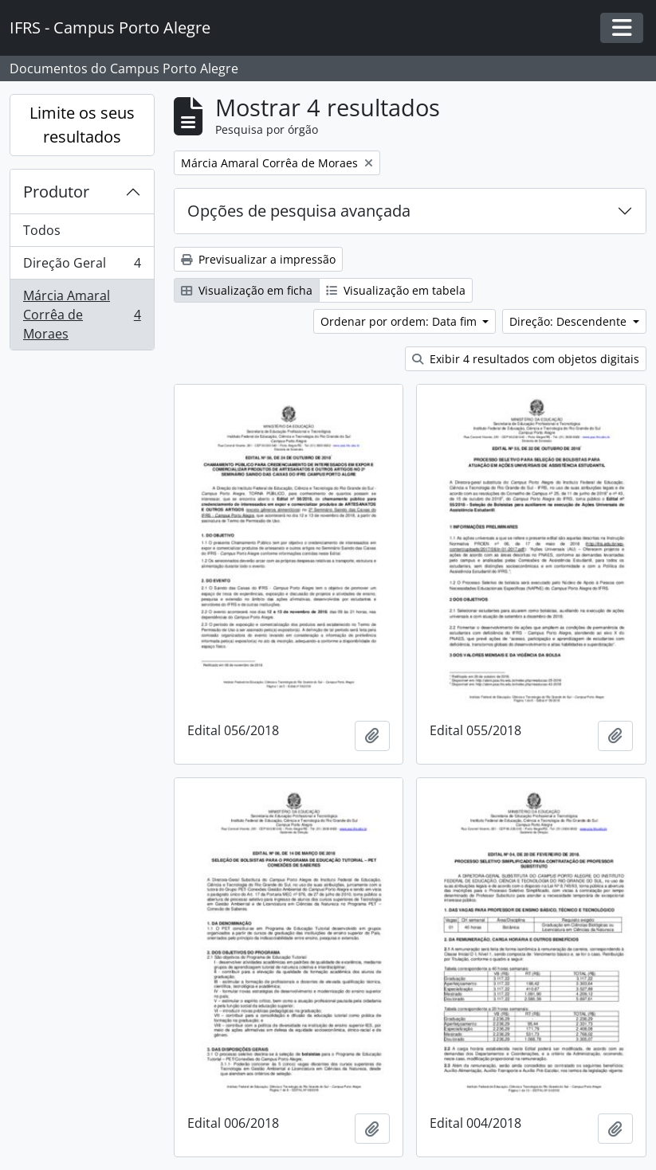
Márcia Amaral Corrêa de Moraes (81, 314)
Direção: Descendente (569, 321)
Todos (42, 230)
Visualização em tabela (395, 290)
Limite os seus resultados (82, 124)
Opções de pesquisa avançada (298, 210)
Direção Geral (81, 266)
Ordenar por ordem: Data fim (400, 321)
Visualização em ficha (246, 290)
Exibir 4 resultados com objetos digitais (525, 358)
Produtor (56, 191)
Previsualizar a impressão (258, 259)
